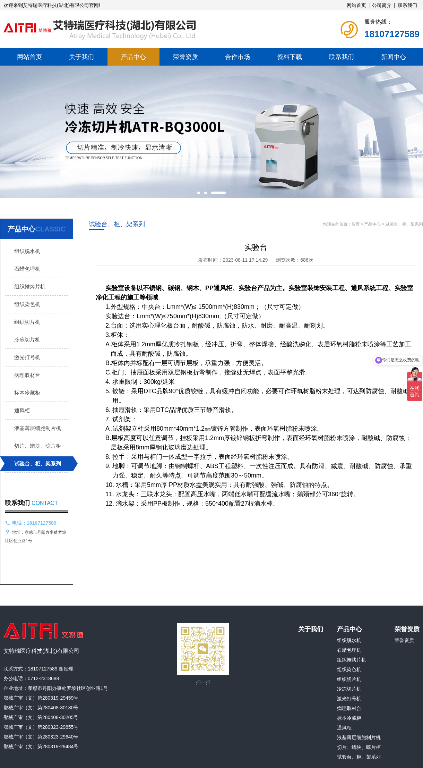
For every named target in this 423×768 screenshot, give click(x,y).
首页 (355, 224)
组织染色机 (27, 304)
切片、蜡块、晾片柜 (37, 446)
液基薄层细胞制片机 (37, 428)
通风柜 (22, 410)
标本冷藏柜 (27, 393)
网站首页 (356, 5)
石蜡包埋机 (27, 269)
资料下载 (289, 56)
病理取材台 (27, 375)
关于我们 (81, 56)
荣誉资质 (185, 56)
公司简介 (381, 5)
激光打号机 (27, 357)
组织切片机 (27, 322)
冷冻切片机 (27, 340)
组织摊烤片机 (29, 286)
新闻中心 (393, 56)
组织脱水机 (27, 251)
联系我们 (407, 5)
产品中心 (133, 56)
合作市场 (237, 56)
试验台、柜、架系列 (37, 463)
